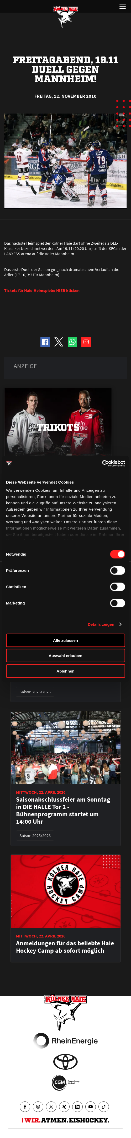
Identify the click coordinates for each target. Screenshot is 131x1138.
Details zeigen (101, 624)
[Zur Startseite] (65, 16)
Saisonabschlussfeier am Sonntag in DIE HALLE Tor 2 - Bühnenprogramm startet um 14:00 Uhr (63, 810)
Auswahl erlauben (65, 655)
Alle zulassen (65, 640)
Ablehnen (65, 671)
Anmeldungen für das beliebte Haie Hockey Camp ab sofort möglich (65, 947)
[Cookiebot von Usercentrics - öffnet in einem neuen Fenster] (102, 463)
